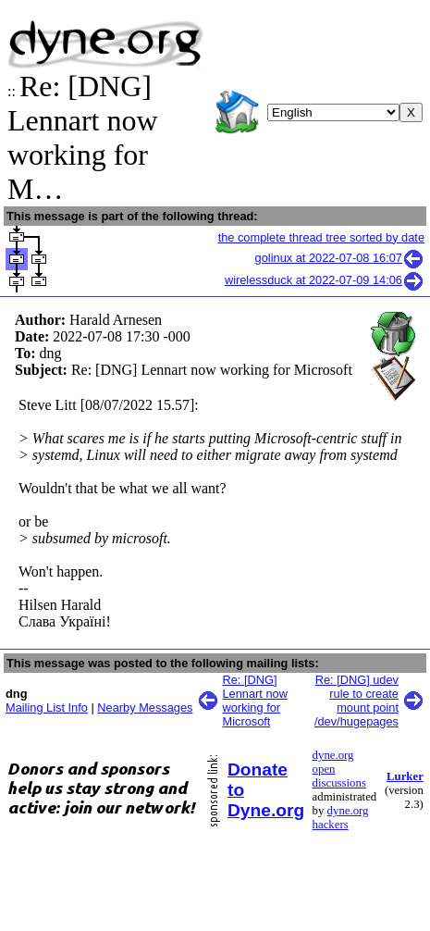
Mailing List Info (47, 707)
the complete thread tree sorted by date (321, 237)
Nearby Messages (144, 707)
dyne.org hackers (341, 817)
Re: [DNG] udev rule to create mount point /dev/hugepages (356, 700)
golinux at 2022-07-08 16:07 (339, 258)
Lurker (405, 776)
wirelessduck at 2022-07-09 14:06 (324, 280)
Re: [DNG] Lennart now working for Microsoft (255, 700)
